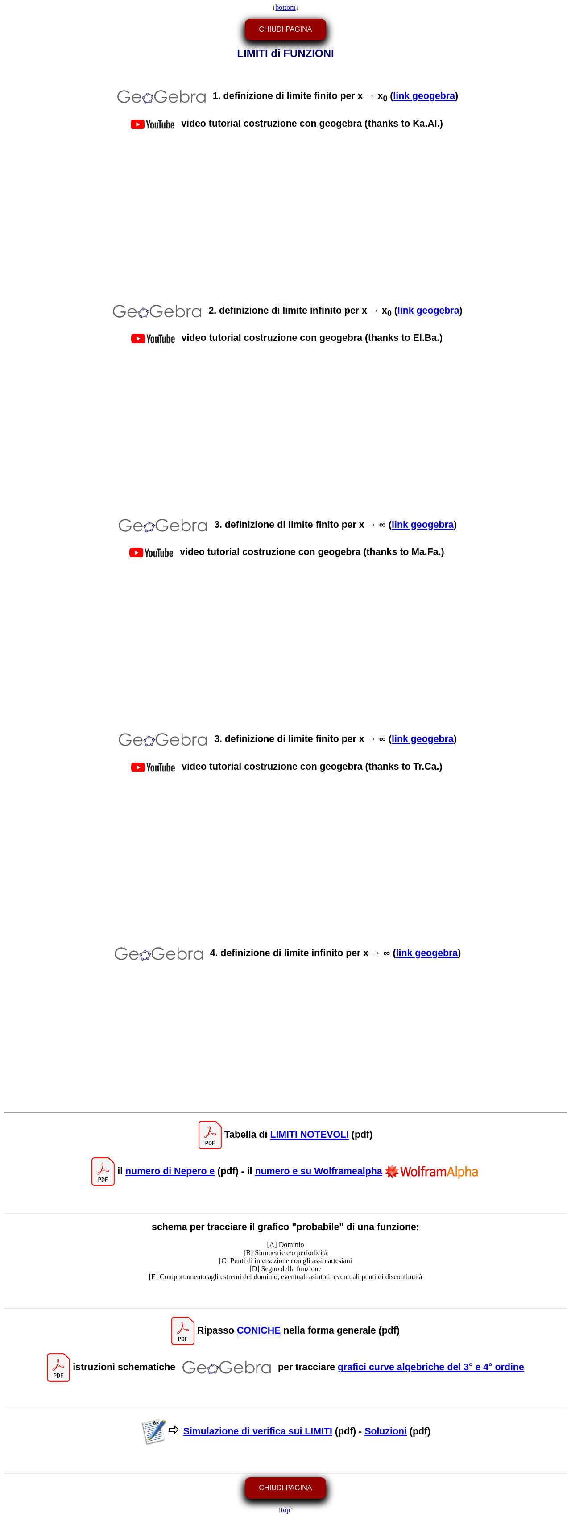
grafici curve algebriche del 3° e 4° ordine (431, 1366)
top (285, 1509)
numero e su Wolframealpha (318, 1171)
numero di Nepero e (170, 1171)
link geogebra (424, 96)
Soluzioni (385, 1431)
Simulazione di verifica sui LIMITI (257, 1431)
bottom (285, 7)
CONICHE (259, 1330)
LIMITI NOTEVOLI (309, 1134)
